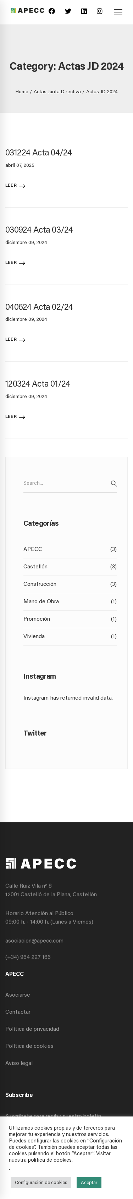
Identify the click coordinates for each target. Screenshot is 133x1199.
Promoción (70, 619)
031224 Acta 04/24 (38, 153)
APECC (70, 549)
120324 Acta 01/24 (37, 384)
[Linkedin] (84, 12)
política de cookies (50, 1160)
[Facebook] (51, 12)
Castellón (70, 567)
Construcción (70, 584)
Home (22, 92)
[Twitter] (68, 12)
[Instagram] (100, 12)
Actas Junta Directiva (57, 92)
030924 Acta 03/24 (39, 230)
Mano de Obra (70, 602)
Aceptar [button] (89, 1183)
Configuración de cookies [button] (41, 1183)
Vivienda (70, 636)
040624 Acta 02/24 (39, 307)
